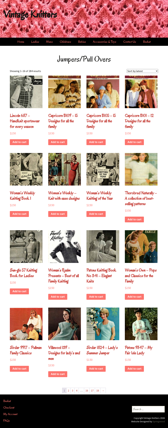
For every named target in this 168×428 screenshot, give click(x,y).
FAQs (6, 421)
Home (20, 42)
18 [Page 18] (97, 390)
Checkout (8, 407)
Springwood (159, 421)
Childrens (65, 42)
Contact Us (129, 42)
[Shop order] (142, 71)
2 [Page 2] (68, 390)
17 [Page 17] (92, 390)
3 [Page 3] (72, 390)
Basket (147, 42)
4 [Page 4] (76, 390)
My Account (10, 414)
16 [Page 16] (86, 390)
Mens (49, 42)
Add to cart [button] (19, 142)
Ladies (35, 42)
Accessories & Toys (104, 42)
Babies (82, 42)
